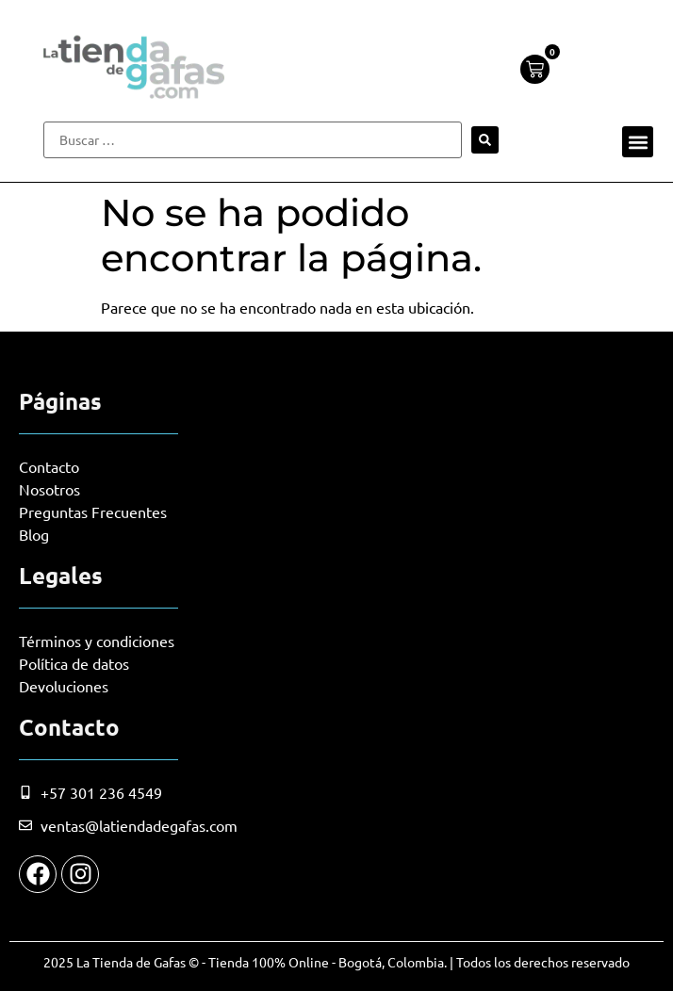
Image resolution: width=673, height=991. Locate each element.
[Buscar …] (252, 140)
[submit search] (485, 140)
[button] (637, 141)
